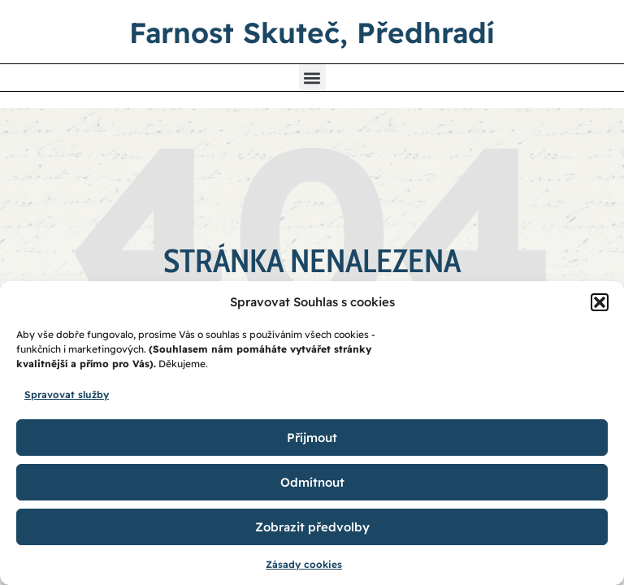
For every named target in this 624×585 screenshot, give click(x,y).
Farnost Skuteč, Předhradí (312, 32)
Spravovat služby (66, 394)
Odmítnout (312, 482)
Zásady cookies (304, 564)
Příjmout (312, 437)
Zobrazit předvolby (312, 527)
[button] (600, 302)
